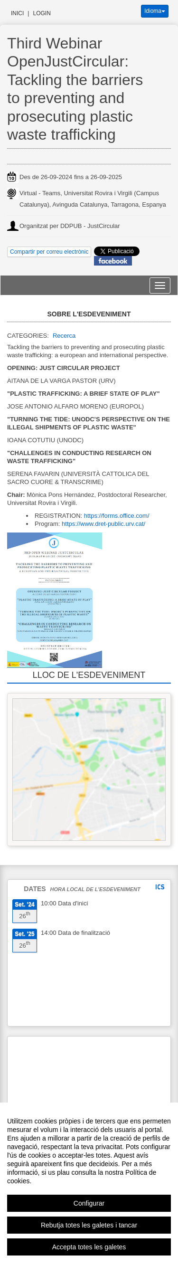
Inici (17, 13)
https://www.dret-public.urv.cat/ (103, 523)
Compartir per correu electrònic (49, 251)
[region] (89, 1184)
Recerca (64, 335)
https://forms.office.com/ (117, 515)
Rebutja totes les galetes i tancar (89, 1225)
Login (41, 13)
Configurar (89, 1203)
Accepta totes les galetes (89, 1247)
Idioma (154, 11)
